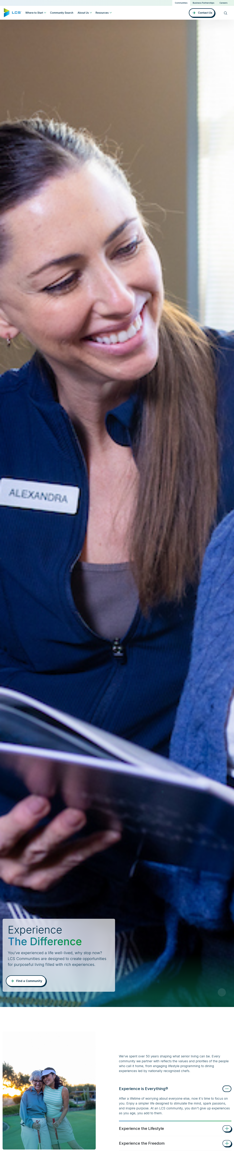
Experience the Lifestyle (141, 1128)
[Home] (12, 12)
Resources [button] (102, 12)
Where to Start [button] (34, 12)
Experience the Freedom (142, 1143)
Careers (224, 3)
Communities (181, 3)
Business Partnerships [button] (203, 3)
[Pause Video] (222, 992)
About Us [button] (83, 12)
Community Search (61, 12)
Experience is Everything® (143, 1088)
